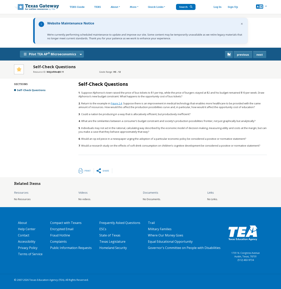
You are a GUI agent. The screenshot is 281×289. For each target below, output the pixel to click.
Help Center (27, 229)
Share (105, 170)
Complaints (58, 241)
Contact (23, 235)
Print (87, 170)
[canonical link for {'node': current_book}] (229, 54)
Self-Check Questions (31, 90)
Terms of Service (30, 254)
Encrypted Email (61, 229)
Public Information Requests (71, 248)
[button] (261, 7)
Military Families (160, 229)
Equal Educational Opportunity (170, 241)
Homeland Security (113, 248)
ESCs (102, 229)
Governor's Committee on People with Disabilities (184, 248)
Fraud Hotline (60, 235)
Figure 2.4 (116, 103)
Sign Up (233, 6)
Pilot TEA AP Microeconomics (50, 54)
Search (186, 6)
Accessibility (26, 241)
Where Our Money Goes (165, 235)
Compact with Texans (66, 223)
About (22, 223)
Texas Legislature (112, 241)
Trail (151, 223)
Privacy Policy (27, 248)
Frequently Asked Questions (119, 223)
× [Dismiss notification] (242, 23)
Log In (218, 6)
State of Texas (109, 235)
